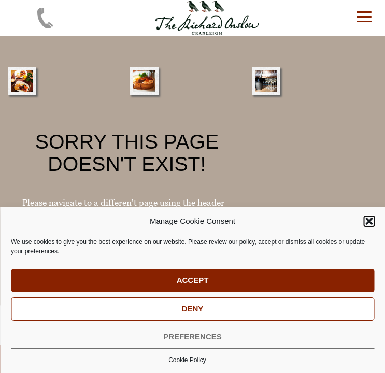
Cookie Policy (187, 364)
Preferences (192, 341)
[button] (369, 226)
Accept (193, 284)
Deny (193, 313)
